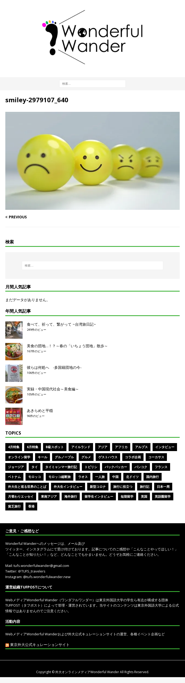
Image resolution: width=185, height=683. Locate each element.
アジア (102, 447)
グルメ (86, 457)
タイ (34, 467)
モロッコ (34, 477)
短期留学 (127, 496)
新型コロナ (98, 486)
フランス (161, 467)
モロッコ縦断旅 (59, 477)
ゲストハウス (107, 457)
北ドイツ (132, 477)
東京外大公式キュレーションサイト (40, 644)
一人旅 (100, 477)
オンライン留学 (19, 457)
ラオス (83, 477)
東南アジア (49, 496)
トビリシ (91, 467)
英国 (144, 496)
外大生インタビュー (68, 486)
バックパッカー (116, 467)
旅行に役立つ (122, 486)
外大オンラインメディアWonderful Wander (87, 672)
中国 (115, 477)
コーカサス (156, 457)
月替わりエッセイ (20, 496)
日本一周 (163, 486)
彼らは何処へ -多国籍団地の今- (54, 367)
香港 (31, 506)
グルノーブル (64, 457)
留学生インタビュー (99, 496)
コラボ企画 (133, 457)
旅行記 (144, 486)
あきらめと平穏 (40, 410)
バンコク (140, 467)
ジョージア (16, 467)
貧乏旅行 (14, 506)
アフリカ (121, 447)
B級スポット (55, 447)
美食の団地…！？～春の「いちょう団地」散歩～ (67, 345)
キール (42, 457)
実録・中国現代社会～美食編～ (53, 388)
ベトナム (14, 477)
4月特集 (13, 447)
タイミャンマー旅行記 (61, 467)
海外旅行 (70, 496)
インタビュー (164, 447)
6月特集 (32, 447)
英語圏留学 (163, 496)
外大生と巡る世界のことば (27, 486)
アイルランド (80, 447)
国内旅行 (152, 477)
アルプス (141, 447)
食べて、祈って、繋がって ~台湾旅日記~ (61, 324)
